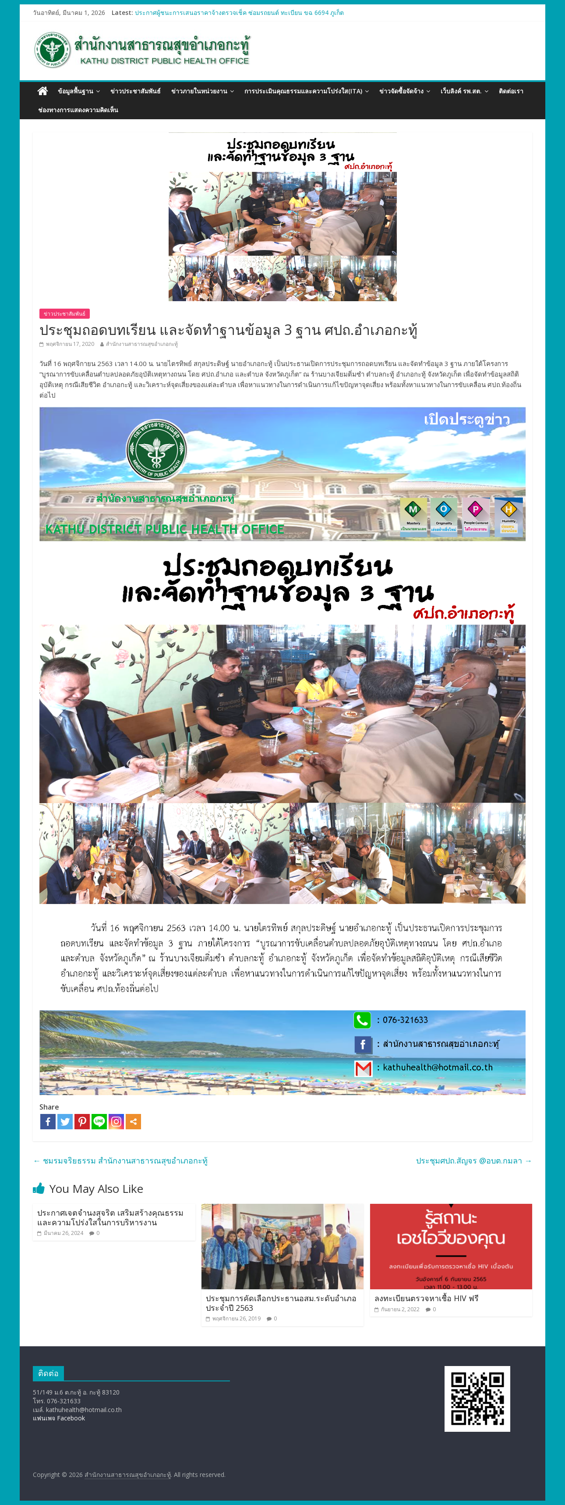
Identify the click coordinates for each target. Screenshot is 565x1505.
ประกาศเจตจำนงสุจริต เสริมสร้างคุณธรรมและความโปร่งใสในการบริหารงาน (110, 1217)
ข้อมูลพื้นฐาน (75, 91)
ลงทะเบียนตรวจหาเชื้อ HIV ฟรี (426, 1298)
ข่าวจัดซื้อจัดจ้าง (401, 91)
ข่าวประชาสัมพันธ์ (135, 91)
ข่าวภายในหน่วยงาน (199, 91)
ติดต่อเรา (511, 91)
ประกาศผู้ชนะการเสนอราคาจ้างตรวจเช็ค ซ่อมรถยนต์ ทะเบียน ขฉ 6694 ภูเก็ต (239, 12)
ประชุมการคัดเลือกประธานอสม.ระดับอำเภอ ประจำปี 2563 (281, 1303)
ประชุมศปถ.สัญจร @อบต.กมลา (474, 1160)
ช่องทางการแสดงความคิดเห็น (78, 110)
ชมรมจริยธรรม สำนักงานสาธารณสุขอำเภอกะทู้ (120, 1160)
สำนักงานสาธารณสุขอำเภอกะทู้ (142, 344)
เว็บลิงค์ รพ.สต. (461, 91)
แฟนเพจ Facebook (59, 1418)
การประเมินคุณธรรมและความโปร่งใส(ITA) (303, 91)
